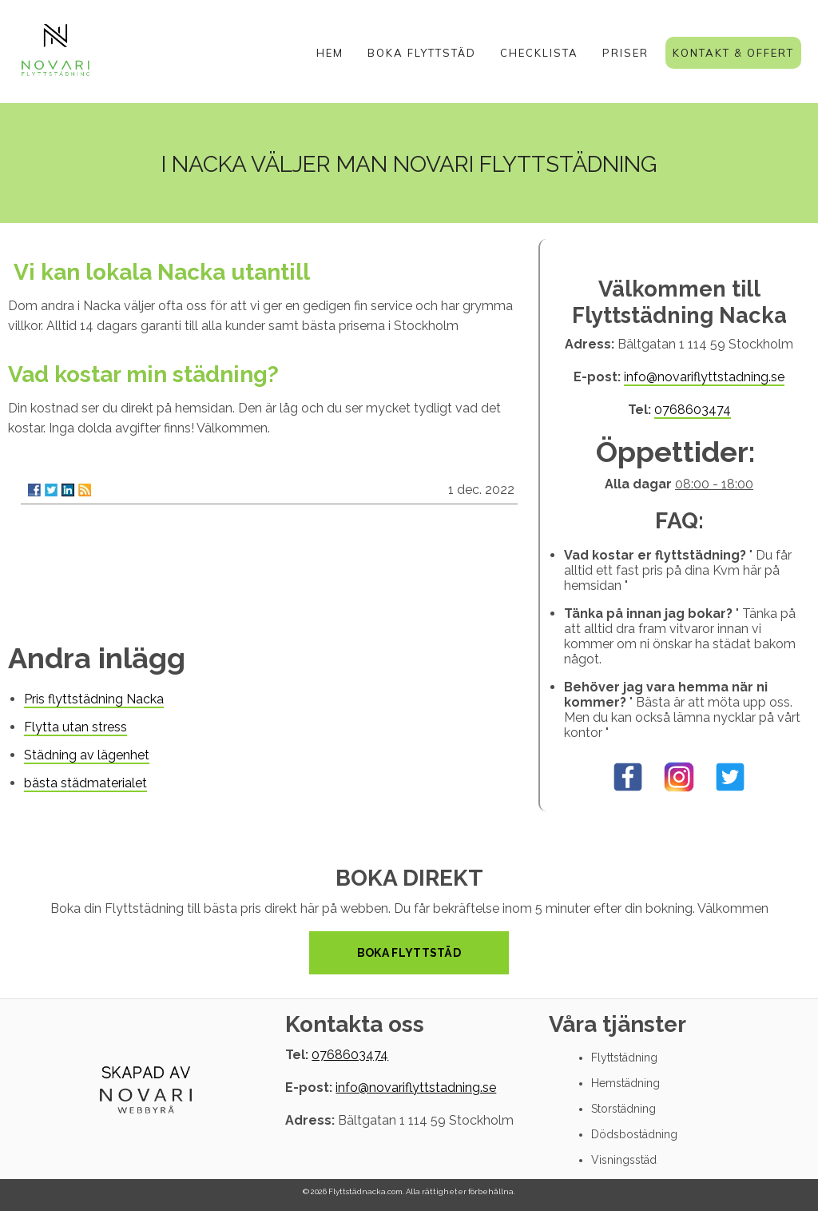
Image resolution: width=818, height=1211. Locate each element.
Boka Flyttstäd (421, 52)
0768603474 (692, 409)
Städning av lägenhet (86, 755)
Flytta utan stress (75, 727)
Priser (625, 52)
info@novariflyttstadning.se (704, 376)
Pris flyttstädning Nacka (94, 699)
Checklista (539, 52)
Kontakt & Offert (733, 52)
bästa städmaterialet (85, 783)
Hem (329, 52)
